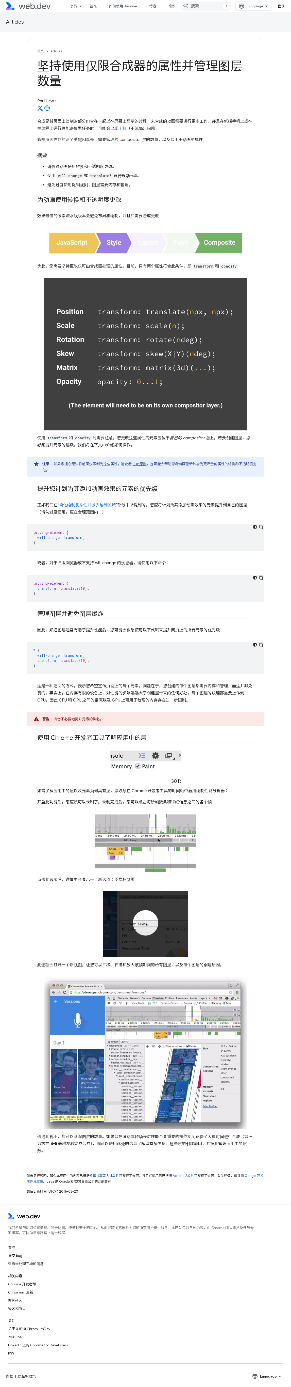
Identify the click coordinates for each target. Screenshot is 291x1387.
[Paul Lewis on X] (40, 109)
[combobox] (206, 6)
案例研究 (15, 1300)
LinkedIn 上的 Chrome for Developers (38, 1345)
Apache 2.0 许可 (185, 1176)
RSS (11, 1353)
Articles (15, 22)
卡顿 (122, 128)
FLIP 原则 (140, 464)
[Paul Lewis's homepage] (47, 109)
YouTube (15, 1337)
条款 (9, 1376)
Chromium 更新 (20, 1292)
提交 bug (15, 1255)
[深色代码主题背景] (255, 527)
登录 (281, 6)
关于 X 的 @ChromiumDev (29, 1329)
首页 (40, 51)
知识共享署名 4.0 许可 (106, 1176)
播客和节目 (17, 1308)
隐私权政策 (27, 1376)
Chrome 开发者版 (22, 1284)
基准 (93, 6)
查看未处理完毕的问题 (26, 1263)
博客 (152, 6)
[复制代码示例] (261, 527)
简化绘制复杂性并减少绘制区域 (87, 505)
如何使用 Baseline (123, 6)
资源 (73, 6)
